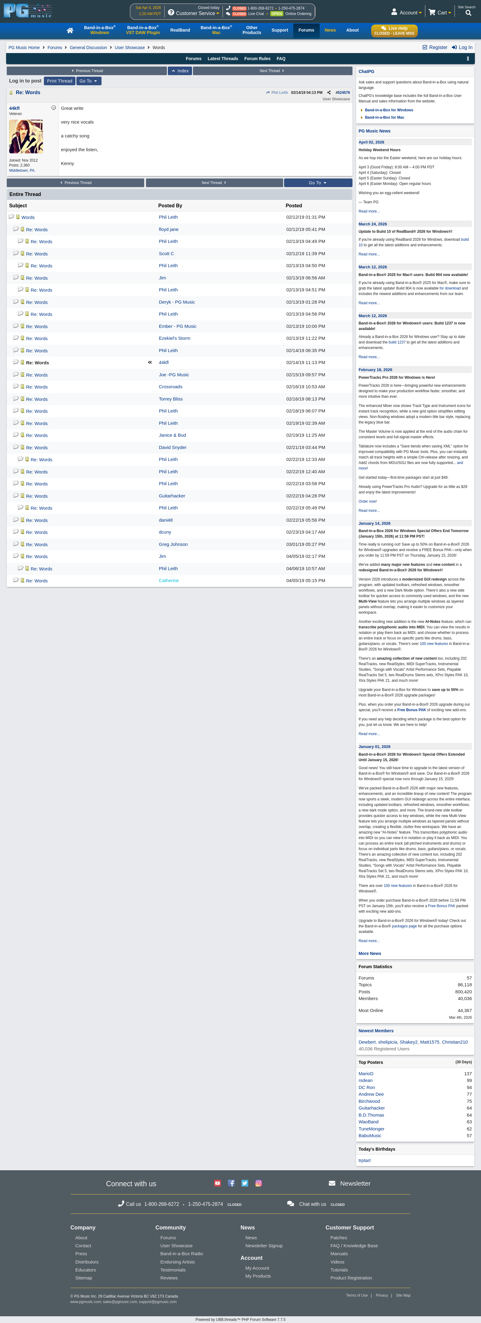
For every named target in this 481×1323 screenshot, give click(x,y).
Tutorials (339, 1269)
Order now (367, 501)
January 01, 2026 (375, 746)
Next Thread (273, 71)
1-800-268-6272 (260, 8)
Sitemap (83, 1277)
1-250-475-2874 (291, 8)
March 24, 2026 (373, 224)
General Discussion (88, 47)
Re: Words (28, 92)
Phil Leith (277, 92)
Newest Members (376, 1030)
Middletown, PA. (22, 170)
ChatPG (366, 71)
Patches (338, 1237)
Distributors (87, 1261)
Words (28, 217)
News (251, 1237)
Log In (461, 47)
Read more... (369, 211)
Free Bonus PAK (411, 710)
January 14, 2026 (375, 523)
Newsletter (355, 1183)
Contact (83, 1245)
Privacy (382, 1295)
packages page (404, 926)
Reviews (169, 1277)
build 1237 (397, 342)
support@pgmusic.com (158, 1302)
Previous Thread (87, 71)
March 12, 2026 (373, 267)
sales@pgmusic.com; (121, 1302)
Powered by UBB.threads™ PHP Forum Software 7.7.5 (240, 1319)
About (81, 1237)
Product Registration (351, 1277)
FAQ (281, 58)
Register (435, 47)
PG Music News (375, 130)
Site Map (403, 1295)
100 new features (434, 644)
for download (450, 288)
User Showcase (130, 47)
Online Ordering (299, 14)
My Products (258, 1276)
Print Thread (59, 81)
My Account (257, 1268)
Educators (85, 1269)
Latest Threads (223, 58)
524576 (344, 92)
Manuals (339, 1253)
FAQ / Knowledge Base (354, 1245)
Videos (337, 1261)
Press (81, 1253)
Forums (55, 47)
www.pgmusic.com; (86, 1302)
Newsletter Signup (264, 1245)
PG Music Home (24, 47)
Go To (88, 81)
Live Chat (256, 14)
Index (180, 70)
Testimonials (173, 1269)
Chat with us (312, 1204)
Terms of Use (357, 1295)
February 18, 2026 (375, 369)
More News (370, 953)
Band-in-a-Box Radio (181, 1253)
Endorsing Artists (177, 1261)
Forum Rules (257, 58)
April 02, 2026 (371, 142)
